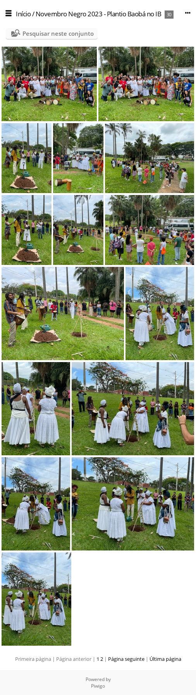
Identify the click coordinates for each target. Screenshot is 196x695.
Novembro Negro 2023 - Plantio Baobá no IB (99, 13)
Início (23, 13)
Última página (165, 658)
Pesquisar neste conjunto (58, 33)
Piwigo (98, 686)
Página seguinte (126, 658)
